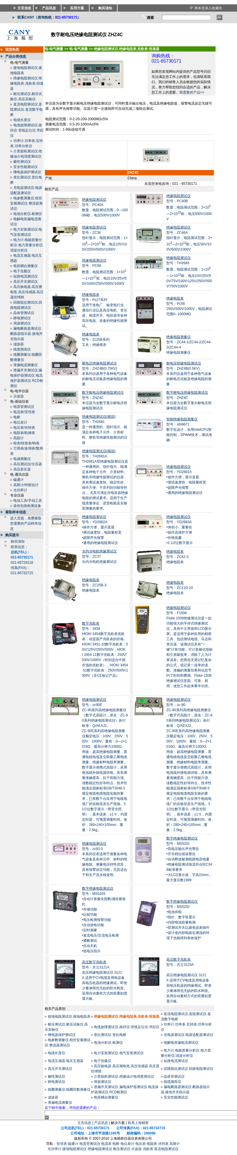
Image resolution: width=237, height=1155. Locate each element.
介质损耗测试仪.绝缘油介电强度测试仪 (124, 1076)
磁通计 (18, 480)
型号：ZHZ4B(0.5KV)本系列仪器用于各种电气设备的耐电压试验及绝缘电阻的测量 (189, 373)
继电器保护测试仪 (27, 172)
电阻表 (152, 1144)
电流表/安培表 (24, 412)
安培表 (61, 1144)
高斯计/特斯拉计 (26, 485)
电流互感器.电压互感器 (65, 1061)
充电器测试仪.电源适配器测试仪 (188, 1035)
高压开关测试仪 (25, 282)
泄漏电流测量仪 (25, 365)
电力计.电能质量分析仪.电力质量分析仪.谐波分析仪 (26, 245)
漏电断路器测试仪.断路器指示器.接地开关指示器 (26, 333)
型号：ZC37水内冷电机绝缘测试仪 (99, 556)
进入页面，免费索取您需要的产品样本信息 (25, 523)
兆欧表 (148, 1149)
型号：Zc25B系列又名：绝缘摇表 (96, 339)
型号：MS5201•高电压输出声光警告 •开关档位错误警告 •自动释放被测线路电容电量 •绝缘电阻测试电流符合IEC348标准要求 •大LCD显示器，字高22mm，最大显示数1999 (189, 859)
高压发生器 (22, 469)
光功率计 (20, 490)
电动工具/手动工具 (27, 501)
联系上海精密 (138, 1123)
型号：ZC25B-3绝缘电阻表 (94, 585)
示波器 (18, 396)
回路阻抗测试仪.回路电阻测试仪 (188, 1069)
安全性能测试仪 (25, 167)
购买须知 (18, 541)
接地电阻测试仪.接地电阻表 (69, 1016)
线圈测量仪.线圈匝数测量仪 (69, 1090)
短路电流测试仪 (25, 276)
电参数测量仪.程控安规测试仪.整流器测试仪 (26, 203)
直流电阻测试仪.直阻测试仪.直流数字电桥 (26, 109)
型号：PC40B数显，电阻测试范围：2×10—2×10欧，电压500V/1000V (189, 207)
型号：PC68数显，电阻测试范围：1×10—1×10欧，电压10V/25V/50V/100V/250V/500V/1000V (104, 272)
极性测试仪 (22, 162)
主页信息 (84, 1123)
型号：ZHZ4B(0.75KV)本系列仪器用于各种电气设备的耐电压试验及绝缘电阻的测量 (104, 373)
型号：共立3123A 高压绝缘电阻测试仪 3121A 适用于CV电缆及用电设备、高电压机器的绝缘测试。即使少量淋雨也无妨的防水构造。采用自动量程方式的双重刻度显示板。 (189, 980)
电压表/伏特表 (24, 428)
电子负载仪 (22, 271)
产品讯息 (101, 1123)
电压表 (140, 1144)
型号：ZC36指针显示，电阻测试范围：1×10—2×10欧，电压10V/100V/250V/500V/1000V (105, 238)
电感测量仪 (22, 459)
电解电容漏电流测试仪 (181, 1043)
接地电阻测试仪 (74, 1149)
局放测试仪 (22, 323)
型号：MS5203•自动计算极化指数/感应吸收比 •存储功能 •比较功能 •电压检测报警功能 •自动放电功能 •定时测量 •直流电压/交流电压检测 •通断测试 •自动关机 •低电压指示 (104, 919)
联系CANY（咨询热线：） (49, 17)
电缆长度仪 (22, 120)
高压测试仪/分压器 (27, 464)
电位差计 (20, 422)
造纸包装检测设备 (27, 506)
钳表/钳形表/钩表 (26, 443)
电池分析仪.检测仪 (27, 214)
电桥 (16, 417)
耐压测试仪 (121, 1149)
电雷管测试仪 (23, 407)
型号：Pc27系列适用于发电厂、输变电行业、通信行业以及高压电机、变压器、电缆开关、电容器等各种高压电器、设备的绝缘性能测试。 (104, 310)
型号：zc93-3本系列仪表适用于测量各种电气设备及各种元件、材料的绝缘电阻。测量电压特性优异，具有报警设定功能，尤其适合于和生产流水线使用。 (104, 859)
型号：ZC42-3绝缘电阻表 (177, 557)
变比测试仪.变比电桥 (110, 1035)
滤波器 (18, 344)
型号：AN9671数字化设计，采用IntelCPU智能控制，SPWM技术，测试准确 (189, 429)
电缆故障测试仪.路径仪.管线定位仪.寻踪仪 (26, 130)
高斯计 (174, 1144)
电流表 (106, 1144)
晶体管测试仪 (23, 313)
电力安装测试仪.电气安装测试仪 (118, 1053)
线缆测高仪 (22, 349)
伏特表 (163, 1144)
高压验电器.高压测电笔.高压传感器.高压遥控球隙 (26, 292)
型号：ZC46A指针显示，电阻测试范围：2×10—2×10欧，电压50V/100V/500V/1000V (189, 238)
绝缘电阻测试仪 (100, 1149)
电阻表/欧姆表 (24, 433)
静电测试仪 (22, 318)
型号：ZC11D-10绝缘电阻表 (179, 588)
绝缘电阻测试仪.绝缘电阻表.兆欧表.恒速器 (26, 83)
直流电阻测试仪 (166, 1149)
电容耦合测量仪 (25, 266)
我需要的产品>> (191, 92)
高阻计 (18, 438)
